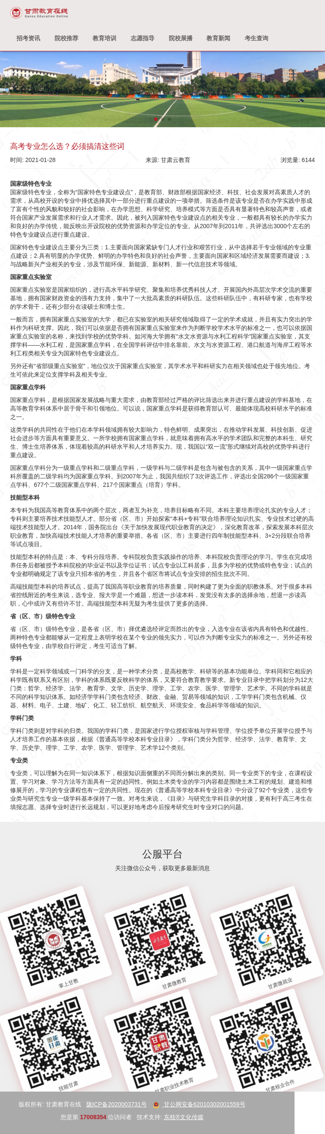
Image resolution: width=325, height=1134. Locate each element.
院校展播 (181, 38)
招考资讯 (28, 38)
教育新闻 (218, 38)
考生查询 (256, 38)
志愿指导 (142, 38)
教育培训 (104, 38)
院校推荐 (66, 38)
